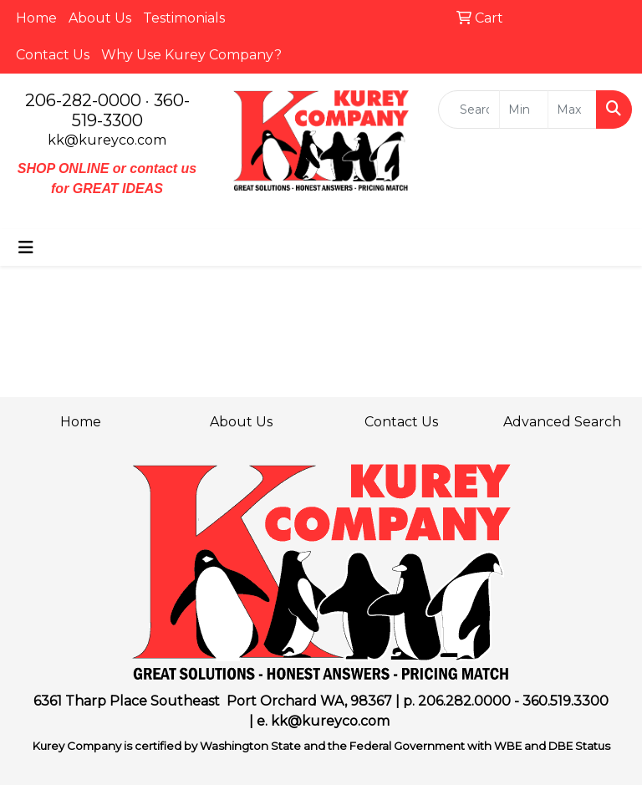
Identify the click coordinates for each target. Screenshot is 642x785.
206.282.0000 (464, 701)
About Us (100, 18)
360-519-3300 (131, 110)
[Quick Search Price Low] (523, 109)
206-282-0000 (83, 100)
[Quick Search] (469, 109)
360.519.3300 (565, 701)
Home (36, 18)
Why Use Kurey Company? (191, 55)
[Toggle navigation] (25, 247)
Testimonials (184, 18)
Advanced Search (562, 422)
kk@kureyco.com (107, 140)
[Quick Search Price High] (572, 109)
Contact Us (52, 55)
